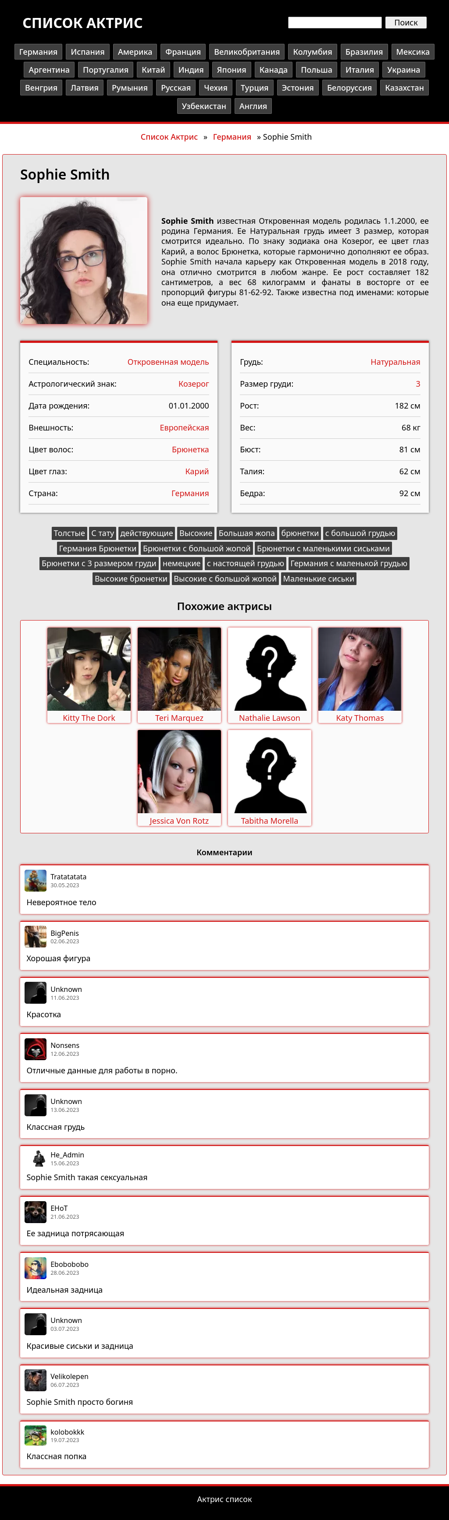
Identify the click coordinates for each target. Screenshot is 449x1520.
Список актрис (82, 22)
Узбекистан (204, 106)
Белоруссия (349, 87)
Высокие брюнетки (131, 578)
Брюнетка (190, 449)
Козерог (193, 383)
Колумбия (312, 51)
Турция (255, 87)
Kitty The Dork (89, 717)
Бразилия (364, 51)
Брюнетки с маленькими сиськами (323, 548)
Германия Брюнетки (98, 548)
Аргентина (49, 69)
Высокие (195, 533)
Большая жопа (247, 533)
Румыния (130, 87)
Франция (183, 51)
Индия (191, 69)
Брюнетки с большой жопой (197, 548)
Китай (153, 69)
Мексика (413, 51)
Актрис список (224, 1499)
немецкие (181, 563)
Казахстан (404, 87)
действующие (147, 533)
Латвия (85, 87)
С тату (102, 533)
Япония (231, 69)
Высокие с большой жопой (225, 578)
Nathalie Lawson (269, 717)
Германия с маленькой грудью (348, 563)
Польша (316, 69)
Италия (360, 69)
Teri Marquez (179, 717)
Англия (253, 106)
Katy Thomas (360, 717)
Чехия (216, 87)
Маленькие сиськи (319, 578)
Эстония (298, 87)
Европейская (184, 427)
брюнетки (300, 533)
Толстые (69, 533)
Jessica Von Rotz (179, 820)
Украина (403, 69)
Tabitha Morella (270, 820)
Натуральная (395, 361)
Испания (87, 51)
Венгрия (41, 87)
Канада (274, 69)
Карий (197, 471)
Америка (135, 51)
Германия (38, 51)
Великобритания (247, 51)
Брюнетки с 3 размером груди (99, 563)
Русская (176, 87)
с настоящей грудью (245, 563)
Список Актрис (169, 136)
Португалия (105, 69)
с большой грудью (360, 533)
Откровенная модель (168, 361)
